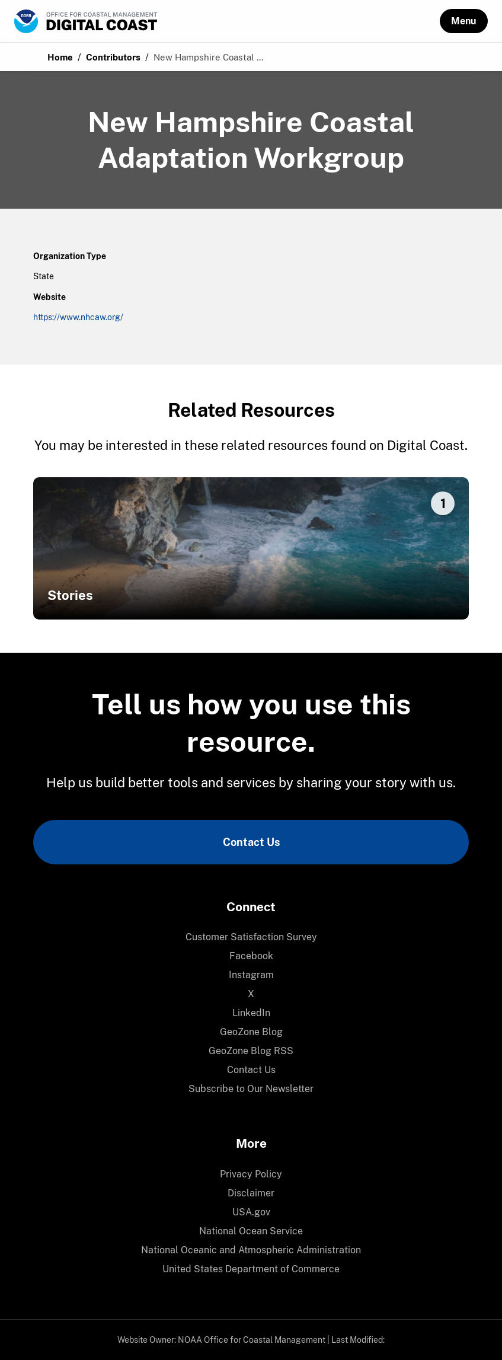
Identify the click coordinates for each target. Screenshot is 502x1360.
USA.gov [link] (251, 1212)
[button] (464, 21)
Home (60, 57)
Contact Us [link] (251, 842)
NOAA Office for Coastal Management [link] (251, 1340)
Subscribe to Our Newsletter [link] (251, 1088)
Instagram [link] (251, 975)
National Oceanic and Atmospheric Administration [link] (251, 1250)
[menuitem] (251, 937)
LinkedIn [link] (251, 1013)
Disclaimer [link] (251, 1193)
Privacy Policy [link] (251, 1174)
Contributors (113, 57)
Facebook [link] (251, 956)
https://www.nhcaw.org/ (78, 317)
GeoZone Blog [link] (251, 1031)
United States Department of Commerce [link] (251, 1269)
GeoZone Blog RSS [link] (251, 1050)
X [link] (251, 994)
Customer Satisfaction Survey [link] (251, 937)
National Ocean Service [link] (251, 1231)
